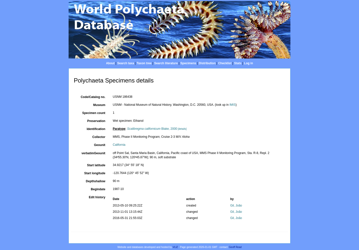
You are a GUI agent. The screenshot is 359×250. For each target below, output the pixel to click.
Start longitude (94, 173)
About (110, 63)
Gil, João (236, 205)
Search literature (166, 63)
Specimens (188, 63)
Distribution (207, 63)
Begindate (98, 189)
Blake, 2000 (152, 128)
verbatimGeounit (93, 153)
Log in (248, 63)
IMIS (233, 104)
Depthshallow (95, 181)
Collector (98, 137)
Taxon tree (144, 63)
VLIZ (175, 247)
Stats (237, 63)
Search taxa (125, 63)
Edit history (97, 197)
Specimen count (93, 113)
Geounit (99, 145)
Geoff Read (235, 247)
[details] (182, 129)
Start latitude (96, 165)
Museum (99, 105)
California (119, 144)
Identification (96, 129)
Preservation (96, 121)
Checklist (224, 63)
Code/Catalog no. (93, 97)
